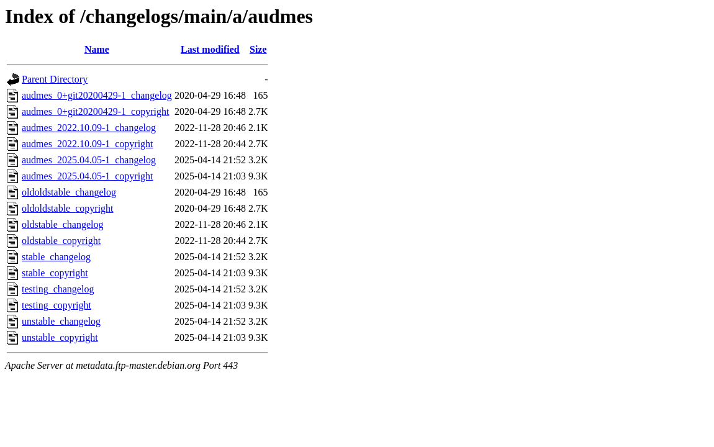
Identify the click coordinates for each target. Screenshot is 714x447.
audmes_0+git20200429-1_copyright (95, 111)
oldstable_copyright (61, 240)
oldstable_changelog (63, 224)
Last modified (210, 49)
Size (258, 49)
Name (96, 49)
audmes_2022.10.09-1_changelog (89, 127)
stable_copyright (55, 273)
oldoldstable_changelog (69, 192)
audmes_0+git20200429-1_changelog (97, 95)
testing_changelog (58, 289)
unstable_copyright (60, 337)
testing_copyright (56, 305)
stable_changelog (56, 256)
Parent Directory (55, 79)
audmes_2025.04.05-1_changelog (89, 160)
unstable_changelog (61, 321)
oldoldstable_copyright (68, 208)
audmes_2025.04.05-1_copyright (87, 176)
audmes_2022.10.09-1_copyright (87, 143)
